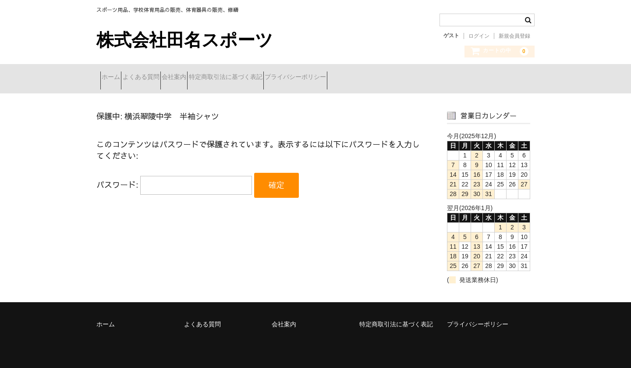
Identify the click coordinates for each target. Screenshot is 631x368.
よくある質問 (160, 77)
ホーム (115, 77)
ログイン (478, 36)
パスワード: (174, 179)
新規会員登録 (514, 36)
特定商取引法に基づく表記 (276, 77)
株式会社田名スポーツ (184, 40)
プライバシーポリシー (361, 77)
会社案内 (209, 77)
